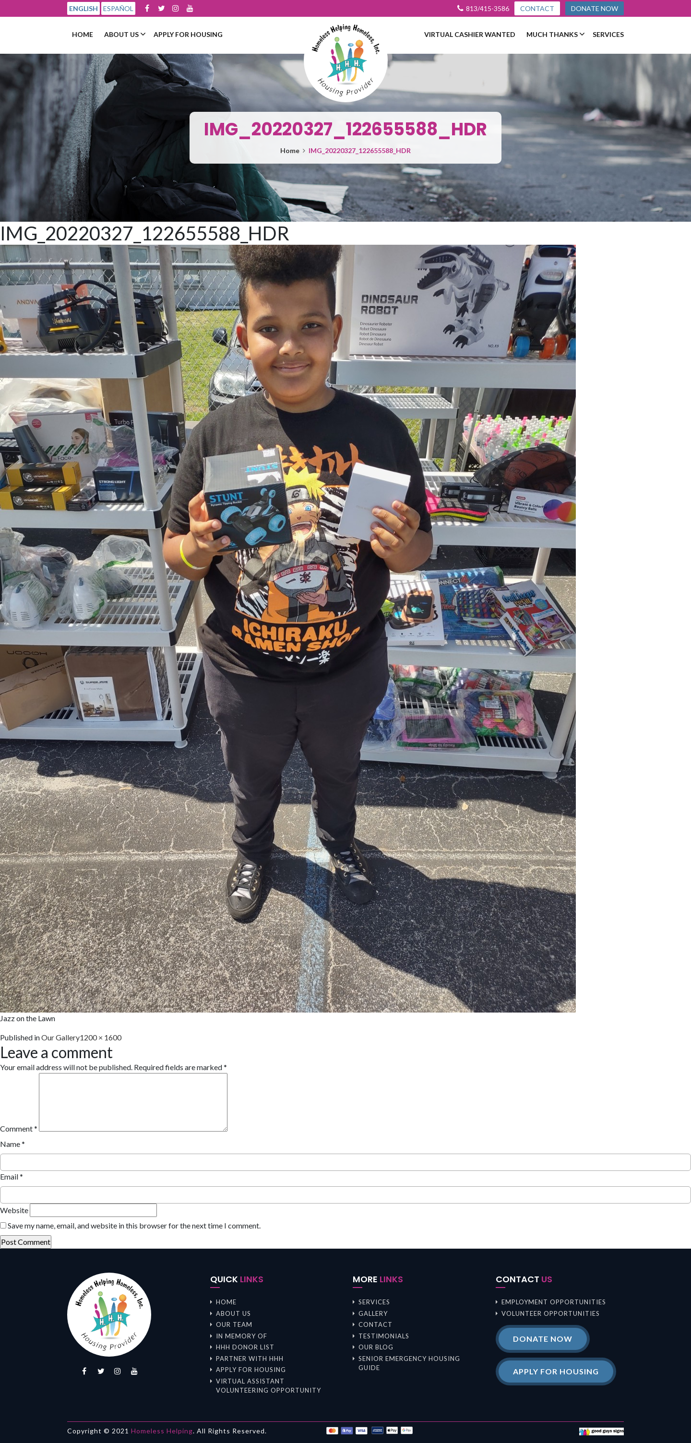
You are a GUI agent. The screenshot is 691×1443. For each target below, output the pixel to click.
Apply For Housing (188, 34)
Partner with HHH (250, 1358)
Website (14, 1210)
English (83, 8)
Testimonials (383, 1336)
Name (12, 1143)
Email (11, 1176)
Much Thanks (552, 34)
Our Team (234, 1324)
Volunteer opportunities (550, 1313)
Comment (18, 1128)
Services (608, 34)
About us (121, 34)
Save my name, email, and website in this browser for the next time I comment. (134, 1225)
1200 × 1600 (100, 1037)
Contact (375, 1324)
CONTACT (537, 8)
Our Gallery (60, 1037)
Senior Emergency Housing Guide (409, 1363)
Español (118, 8)
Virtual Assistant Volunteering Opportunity (268, 1386)
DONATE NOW (594, 8)
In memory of (241, 1336)
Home (82, 34)
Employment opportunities (553, 1302)
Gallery (373, 1313)
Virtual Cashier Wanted (469, 34)
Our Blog (375, 1347)
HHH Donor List (245, 1347)
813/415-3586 (487, 8)
